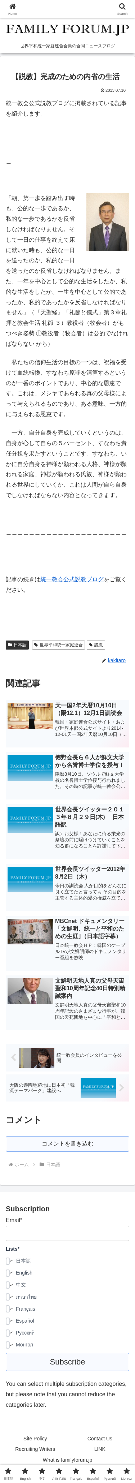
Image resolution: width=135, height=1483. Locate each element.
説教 (96, 644)
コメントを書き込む (68, 1144)
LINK (99, 1449)
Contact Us (99, 1438)
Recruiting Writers (35, 1449)
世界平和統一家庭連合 (58, 644)
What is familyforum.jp (68, 1460)
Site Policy (35, 1438)
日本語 (17, 644)
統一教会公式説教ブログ (72, 579)
